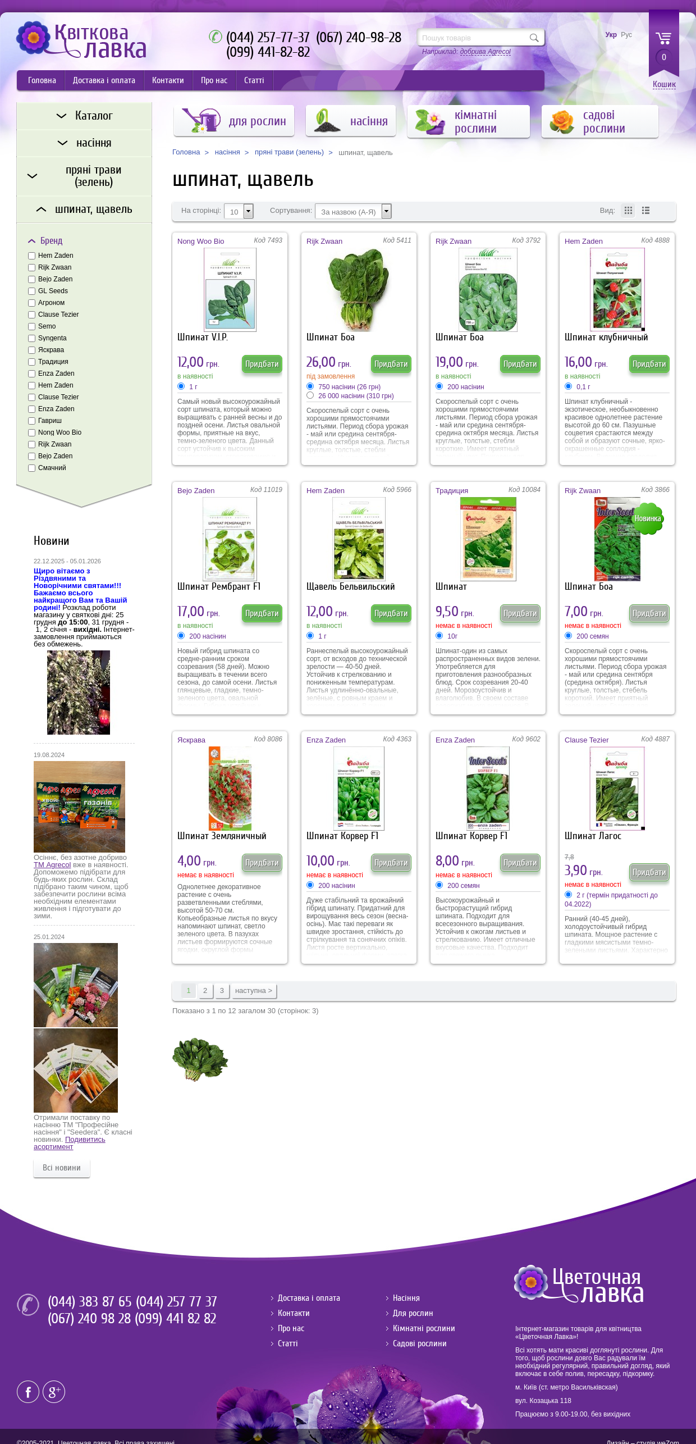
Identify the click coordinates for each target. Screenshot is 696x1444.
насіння (227, 152)
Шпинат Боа (330, 337)
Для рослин (413, 1313)
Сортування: (291, 211)
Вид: (607, 211)
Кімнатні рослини (424, 1328)
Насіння (406, 1298)
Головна (42, 80)
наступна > (253, 990)
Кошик (664, 84)
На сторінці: (201, 211)
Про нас (214, 80)
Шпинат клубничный (606, 337)
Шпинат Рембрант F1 (218, 586)
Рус (626, 35)
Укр (611, 35)
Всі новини (62, 1168)
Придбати (262, 364)
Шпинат (451, 586)
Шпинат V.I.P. (202, 337)
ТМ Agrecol (52, 864)
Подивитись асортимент (70, 1143)
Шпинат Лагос (593, 836)
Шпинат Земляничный (222, 836)
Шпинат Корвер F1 (342, 836)
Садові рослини (420, 1343)
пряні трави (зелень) (289, 152)
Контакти (168, 80)
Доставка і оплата (104, 80)
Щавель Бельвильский (350, 586)
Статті (254, 80)
